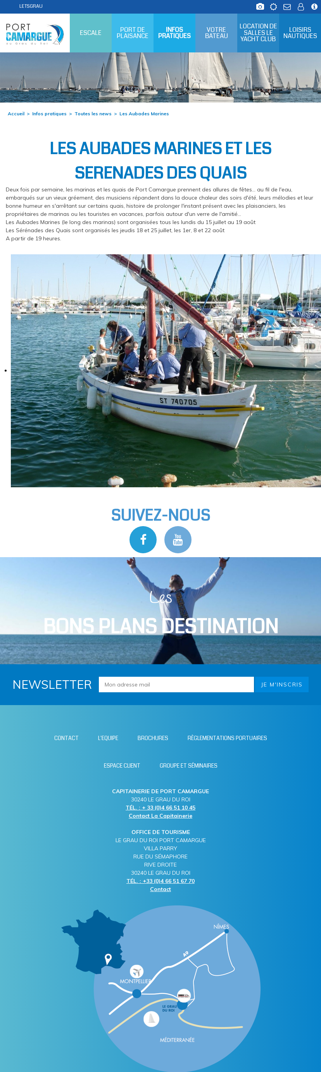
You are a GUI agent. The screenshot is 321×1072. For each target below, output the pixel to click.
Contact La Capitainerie (160, 815)
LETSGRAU (31, 6)
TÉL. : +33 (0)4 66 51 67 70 (160, 880)
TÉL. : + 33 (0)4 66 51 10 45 (160, 807)
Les (160, 614)
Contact (160, 889)
